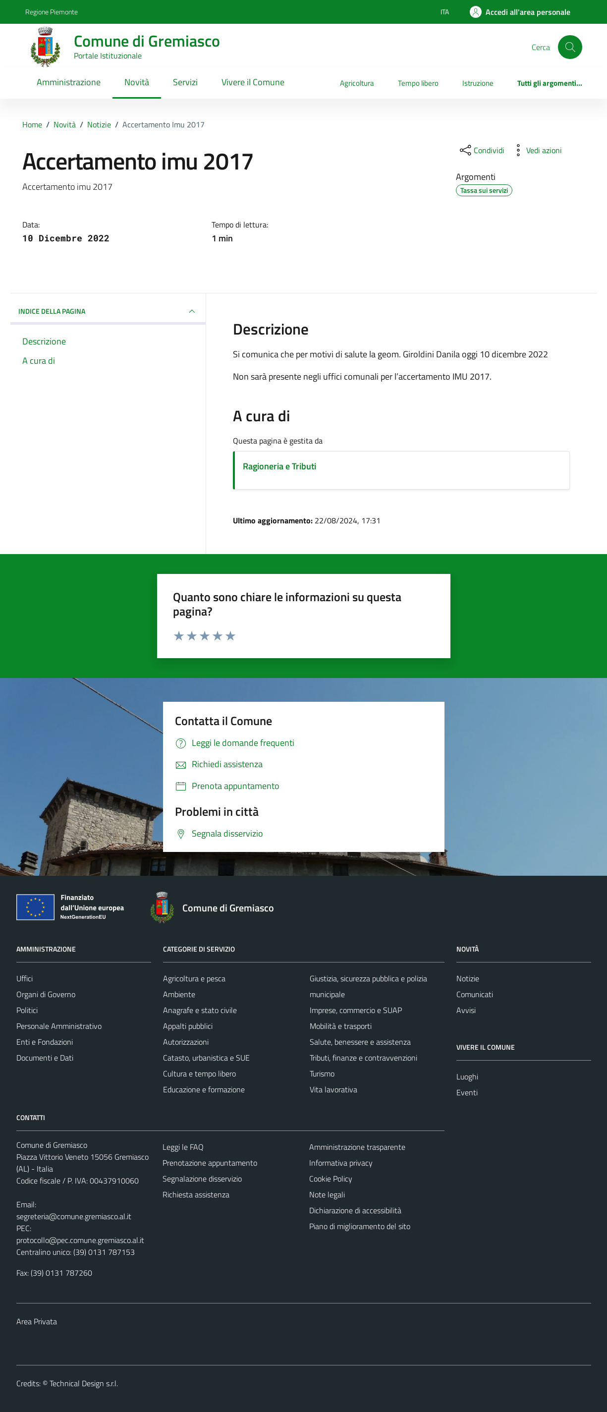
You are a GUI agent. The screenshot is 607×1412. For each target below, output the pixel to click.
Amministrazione (69, 82)
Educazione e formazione (204, 1089)
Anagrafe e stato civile (200, 1010)
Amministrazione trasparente (357, 1147)
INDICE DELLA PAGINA (108, 311)
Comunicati (474, 994)
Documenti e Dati (44, 1058)
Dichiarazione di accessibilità (355, 1210)
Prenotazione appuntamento (210, 1163)
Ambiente (179, 994)
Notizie (467, 978)
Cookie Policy (330, 1179)
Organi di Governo (45, 994)
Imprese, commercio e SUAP (356, 1010)
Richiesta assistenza (196, 1194)
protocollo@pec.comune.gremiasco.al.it (80, 1240)
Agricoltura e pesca (194, 978)
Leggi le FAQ (183, 1147)
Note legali (327, 1194)
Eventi (467, 1092)
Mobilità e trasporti (341, 1026)
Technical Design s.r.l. (84, 1383)
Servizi (185, 82)
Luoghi (467, 1076)
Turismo (322, 1073)
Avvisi (466, 1010)
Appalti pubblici (188, 1026)
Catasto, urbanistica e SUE (206, 1058)
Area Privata (36, 1321)
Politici (27, 1010)
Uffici (24, 978)
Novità (136, 82)
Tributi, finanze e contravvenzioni (363, 1058)
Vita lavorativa (333, 1089)
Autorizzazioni (186, 1042)
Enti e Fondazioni (44, 1042)
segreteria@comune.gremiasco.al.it (73, 1216)
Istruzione (478, 83)
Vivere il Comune (252, 82)
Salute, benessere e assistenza (360, 1042)
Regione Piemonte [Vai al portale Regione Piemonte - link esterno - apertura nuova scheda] (51, 11)
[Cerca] (570, 47)
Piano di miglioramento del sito (359, 1226)
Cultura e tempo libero (199, 1073)
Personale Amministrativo (59, 1026)
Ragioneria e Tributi (279, 466)
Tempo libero (418, 83)
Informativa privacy (341, 1163)
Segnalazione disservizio (202, 1179)
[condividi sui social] (481, 150)
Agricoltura (357, 83)
